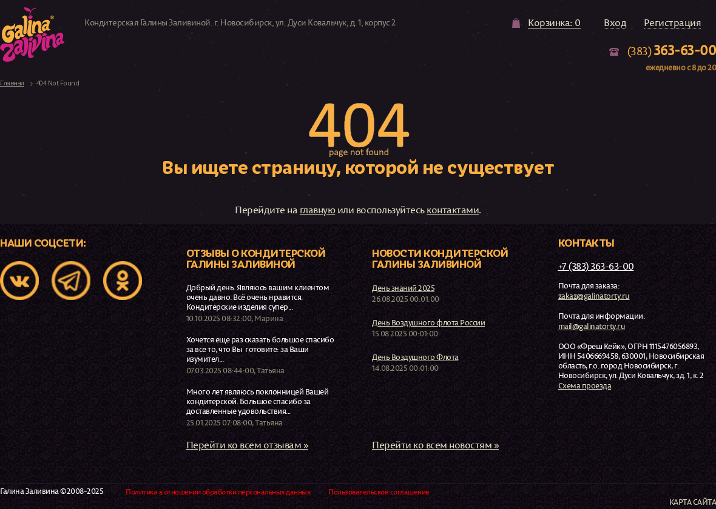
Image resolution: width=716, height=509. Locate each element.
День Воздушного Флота (415, 357)
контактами (453, 209)
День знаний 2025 (403, 288)
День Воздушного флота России (428, 322)
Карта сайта (693, 502)
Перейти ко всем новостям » (435, 445)
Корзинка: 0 (554, 23)
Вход (615, 23)
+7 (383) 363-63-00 (596, 266)
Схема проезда (585, 385)
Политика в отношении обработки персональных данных (218, 492)
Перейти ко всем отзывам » (247, 445)
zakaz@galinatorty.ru (594, 296)
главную (318, 209)
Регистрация (672, 23)
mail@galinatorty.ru (592, 326)
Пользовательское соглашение (379, 492)
